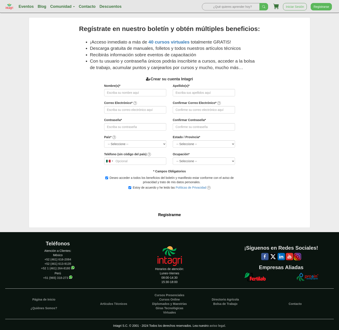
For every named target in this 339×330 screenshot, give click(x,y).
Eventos (26, 6)
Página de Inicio (43, 299)
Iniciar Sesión (295, 6)
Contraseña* (113, 120)
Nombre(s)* (112, 85)
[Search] (231, 6)
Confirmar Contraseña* (189, 120)
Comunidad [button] (62, 6)
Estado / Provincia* (186, 137)
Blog (42, 6)
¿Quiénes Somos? (43, 308)
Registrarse (321, 6)
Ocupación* (181, 154)
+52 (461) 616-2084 (58, 259)
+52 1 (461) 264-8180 (55, 268)
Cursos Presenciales (169, 295)
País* (108, 137)
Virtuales (169, 312)
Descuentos (110, 6)
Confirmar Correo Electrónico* (194, 103)
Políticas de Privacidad (191, 187)
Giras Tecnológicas (169, 308)
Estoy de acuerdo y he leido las (169, 187)
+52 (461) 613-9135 (58, 263)
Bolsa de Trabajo (225, 304)
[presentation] (167, 199)
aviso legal (217, 325)
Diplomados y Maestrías (169, 304)
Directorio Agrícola (225, 299)
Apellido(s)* (181, 85)
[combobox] (109, 161)
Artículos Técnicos (113, 304)
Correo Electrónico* (118, 103)
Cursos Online (169, 299)
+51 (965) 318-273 (55, 278)
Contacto (87, 6)
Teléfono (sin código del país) (125, 154)
